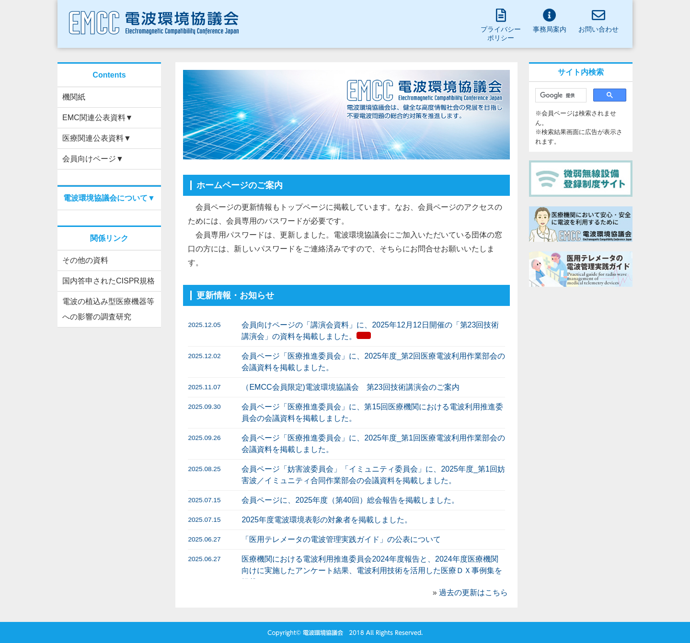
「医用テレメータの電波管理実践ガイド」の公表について (341, 539)
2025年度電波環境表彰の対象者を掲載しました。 (327, 520)
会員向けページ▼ (93, 159)
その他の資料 (85, 260)
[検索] (560, 95)
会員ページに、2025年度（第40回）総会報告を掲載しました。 (350, 500)
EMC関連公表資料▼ (97, 117)
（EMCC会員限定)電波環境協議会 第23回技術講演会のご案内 (350, 387)
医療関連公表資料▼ (96, 138)
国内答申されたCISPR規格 (108, 281)
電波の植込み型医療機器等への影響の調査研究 (108, 309)
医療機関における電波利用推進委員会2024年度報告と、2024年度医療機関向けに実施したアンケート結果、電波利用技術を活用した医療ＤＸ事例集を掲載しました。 (372, 570)
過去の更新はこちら (473, 592)
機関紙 (73, 97)
